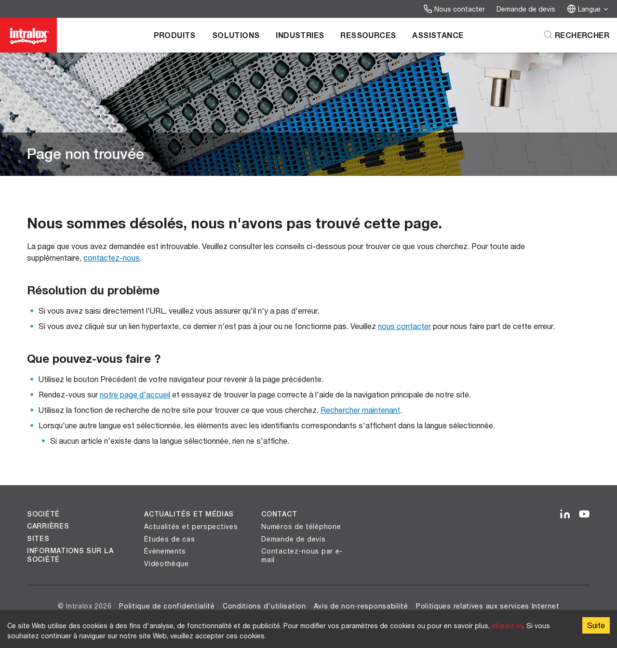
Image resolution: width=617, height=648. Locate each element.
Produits (175, 35)
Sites (38, 538)
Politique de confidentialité (167, 606)
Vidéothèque (166, 563)
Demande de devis (525, 9)
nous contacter (404, 326)
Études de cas (169, 539)
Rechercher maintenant (360, 409)
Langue (588, 9)
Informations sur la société (70, 555)
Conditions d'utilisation (264, 606)
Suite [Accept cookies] (596, 625)
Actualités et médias (189, 514)
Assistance (437, 35)
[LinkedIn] (565, 514)
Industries (300, 35)
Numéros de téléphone (301, 526)
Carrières (48, 526)
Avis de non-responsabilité (361, 606)
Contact (279, 514)
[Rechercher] (576, 35)
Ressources (368, 35)
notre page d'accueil (135, 394)
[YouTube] (584, 514)
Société (43, 514)
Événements (165, 551)
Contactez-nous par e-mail (302, 555)
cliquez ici (507, 626)
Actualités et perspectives (191, 526)
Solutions (236, 35)
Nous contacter (454, 9)
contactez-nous (111, 257)
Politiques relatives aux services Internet (487, 606)
